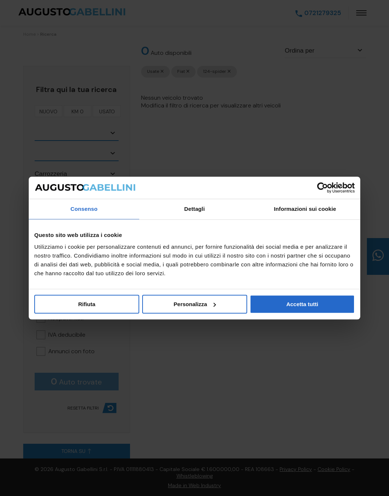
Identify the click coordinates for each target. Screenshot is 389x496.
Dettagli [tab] (194, 209)
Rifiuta (86, 304)
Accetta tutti (302, 304)
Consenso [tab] (83, 209)
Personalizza (195, 304)
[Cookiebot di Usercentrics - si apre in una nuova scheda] (322, 187)
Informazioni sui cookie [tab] (305, 209)
